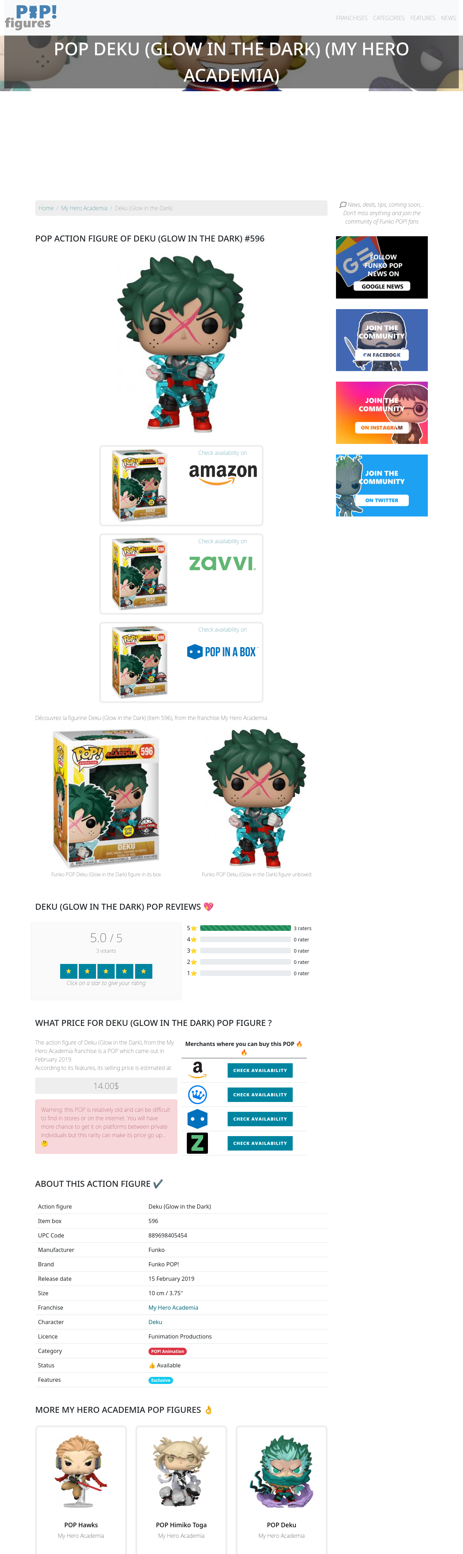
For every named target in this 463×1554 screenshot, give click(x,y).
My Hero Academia (173, 1180)
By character (262, 1530)
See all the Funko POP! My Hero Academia (181, 1473)
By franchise (226, 1530)
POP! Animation (167, 1224)
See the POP (81, 1440)
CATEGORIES (389, 18)
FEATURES (422, 18)
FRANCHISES (351, 18)
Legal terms (282, 1544)
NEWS (448, 18)
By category (297, 1530)
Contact (254, 1544)
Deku (155, 1194)
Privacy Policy (318, 1544)
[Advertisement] (231, 147)
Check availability (260, 943)
